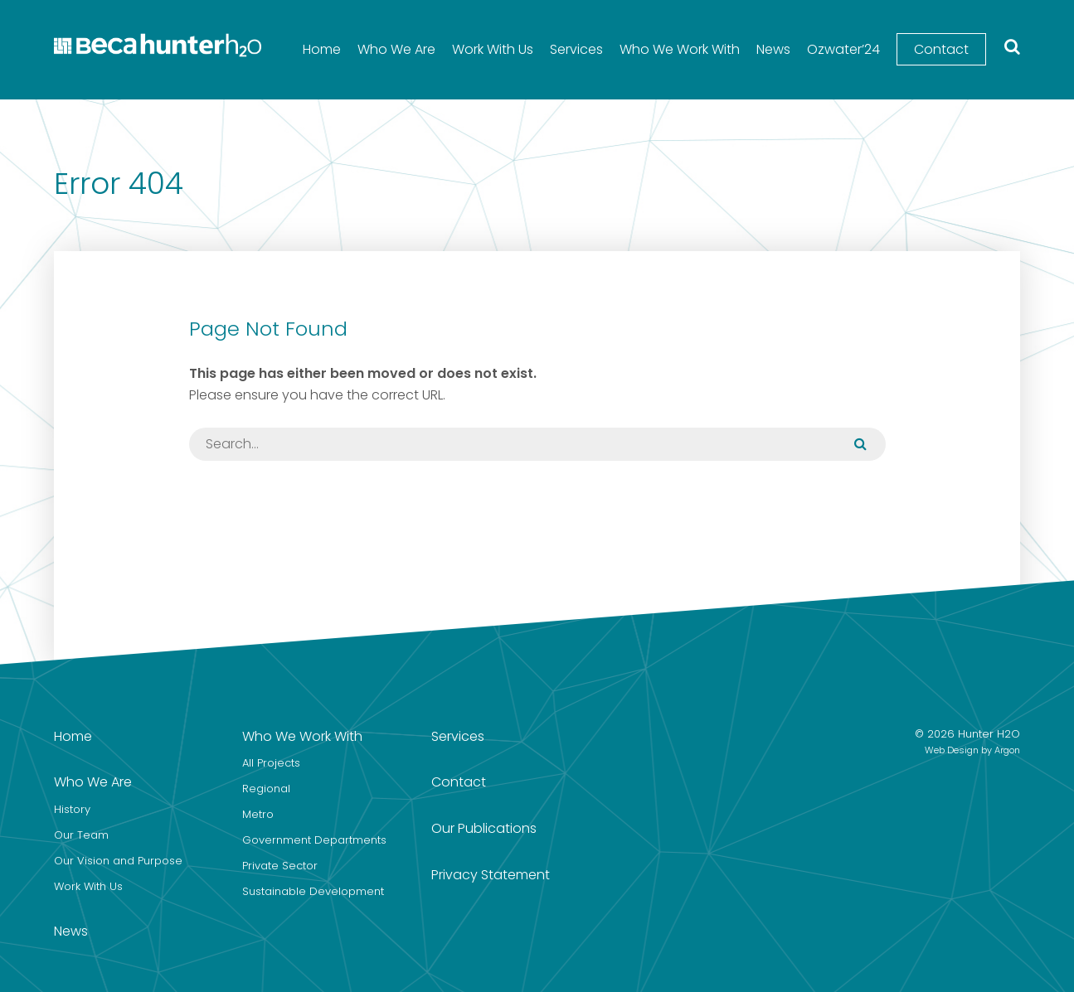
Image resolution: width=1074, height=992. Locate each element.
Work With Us (492, 49)
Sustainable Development (313, 891)
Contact (941, 49)
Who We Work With (680, 49)
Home (322, 49)
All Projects (271, 763)
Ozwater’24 (843, 49)
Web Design (952, 750)
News (773, 49)
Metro (258, 814)
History (72, 809)
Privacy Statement (490, 874)
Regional (266, 788)
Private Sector (280, 865)
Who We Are (396, 49)
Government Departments (314, 840)
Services (576, 49)
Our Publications (484, 828)
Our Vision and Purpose (118, 861)
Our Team (81, 835)
